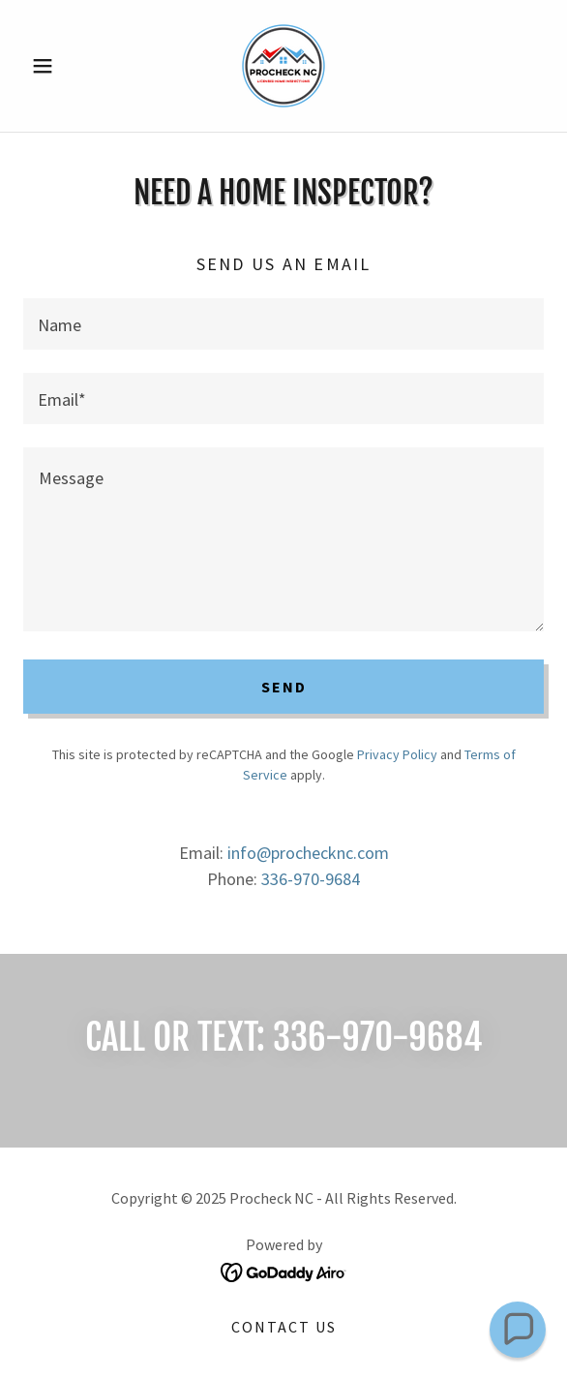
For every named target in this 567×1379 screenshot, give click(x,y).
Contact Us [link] (284, 1326)
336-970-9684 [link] (310, 879)
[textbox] (283, 324)
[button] (62, 65)
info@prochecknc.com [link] (308, 853)
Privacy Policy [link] (397, 754)
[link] (283, 65)
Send (284, 686)
